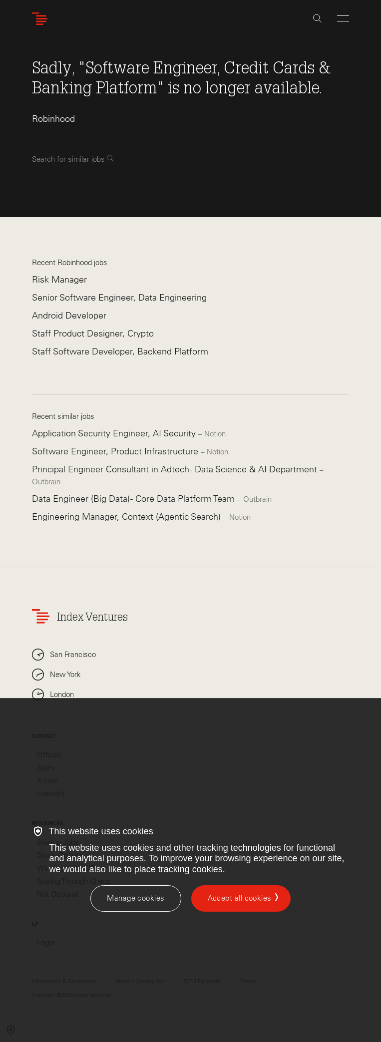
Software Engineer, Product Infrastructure (116, 451)
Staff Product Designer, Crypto (93, 333)
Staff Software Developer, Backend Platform (120, 351)
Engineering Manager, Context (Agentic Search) (127, 516)
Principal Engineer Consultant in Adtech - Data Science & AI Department (176, 469)
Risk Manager (59, 279)
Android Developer (69, 315)
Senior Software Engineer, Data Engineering (119, 297)
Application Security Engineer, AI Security (115, 433)
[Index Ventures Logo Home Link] (42, 18)
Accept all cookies (240, 898)
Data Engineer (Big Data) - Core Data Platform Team (134, 498)
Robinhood (53, 118)
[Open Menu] (343, 18)
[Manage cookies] (135, 898)
